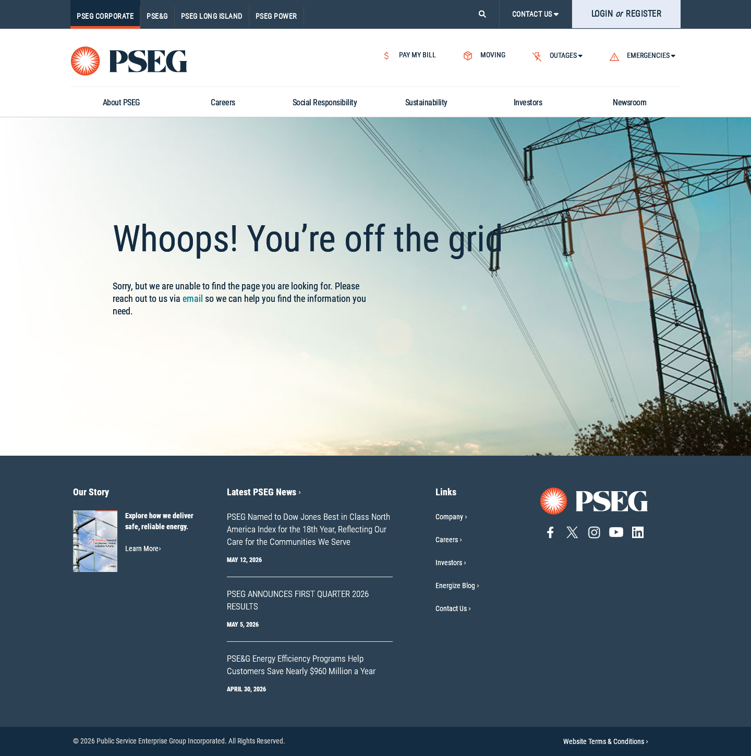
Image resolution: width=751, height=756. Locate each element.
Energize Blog (455, 585)
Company (449, 517)
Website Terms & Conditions (605, 741)
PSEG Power (276, 16)
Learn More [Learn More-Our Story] (143, 548)
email (193, 298)
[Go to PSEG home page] (594, 500)
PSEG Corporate (105, 16)
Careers (446, 539)
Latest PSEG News (264, 491)
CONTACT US (535, 14)
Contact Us (451, 608)
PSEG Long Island (212, 16)
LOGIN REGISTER (626, 14)
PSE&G (157, 16)
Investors (448, 562)
